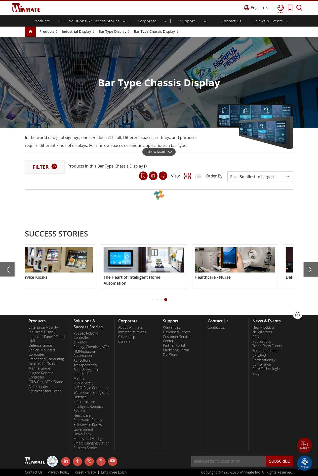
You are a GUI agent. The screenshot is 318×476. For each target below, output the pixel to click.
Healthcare (82, 415)
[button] (152, 300)
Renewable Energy (88, 420)
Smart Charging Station (92, 443)
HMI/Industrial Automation (85, 353)
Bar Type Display (112, 31)
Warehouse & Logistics (91, 392)
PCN (255, 337)
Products (47, 31)
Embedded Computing (46, 359)
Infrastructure (84, 402)
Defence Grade (40, 345)
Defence (80, 397)
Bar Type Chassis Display (154, 31)
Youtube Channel (265, 350)
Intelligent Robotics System (88, 408)
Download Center (176, 332)
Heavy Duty (82, 434)
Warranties (171, 327)
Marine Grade (39, 368)
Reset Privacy (85, 472)
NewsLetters (262, 332)
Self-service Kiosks (88, 424)
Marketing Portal (176, 350)
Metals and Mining (88, 439)
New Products (263, 327)
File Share (170, 355)
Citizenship (126, 337)
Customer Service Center (176, 339)
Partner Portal (174, 345)
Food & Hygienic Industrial (86, 372)
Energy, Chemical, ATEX (92, 347)
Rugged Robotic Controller (41, 375)
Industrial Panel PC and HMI (47, 339)
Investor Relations (132, 332)
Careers (124, 341)
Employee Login (114, 472)
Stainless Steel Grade (45, 391)
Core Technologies (266, 369)
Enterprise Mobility (43, 327)
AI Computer (38, 386)
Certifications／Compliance (264, 362)
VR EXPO (259, 355)
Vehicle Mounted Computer (42, 352)
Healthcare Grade (42, 364)
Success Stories (86, 448)
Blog (255, 373)
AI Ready (80, 342)
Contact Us (231, 20)
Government (83, 429)
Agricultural (82, 360)
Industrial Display (76, 31)
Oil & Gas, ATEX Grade (46, 382)
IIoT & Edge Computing (91, 388)
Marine (79, 378)
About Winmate (130, 327)
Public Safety (83, 383)
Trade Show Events (267, 346)
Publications (261, 341)
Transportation (85, 365)
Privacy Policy (58, 472)
